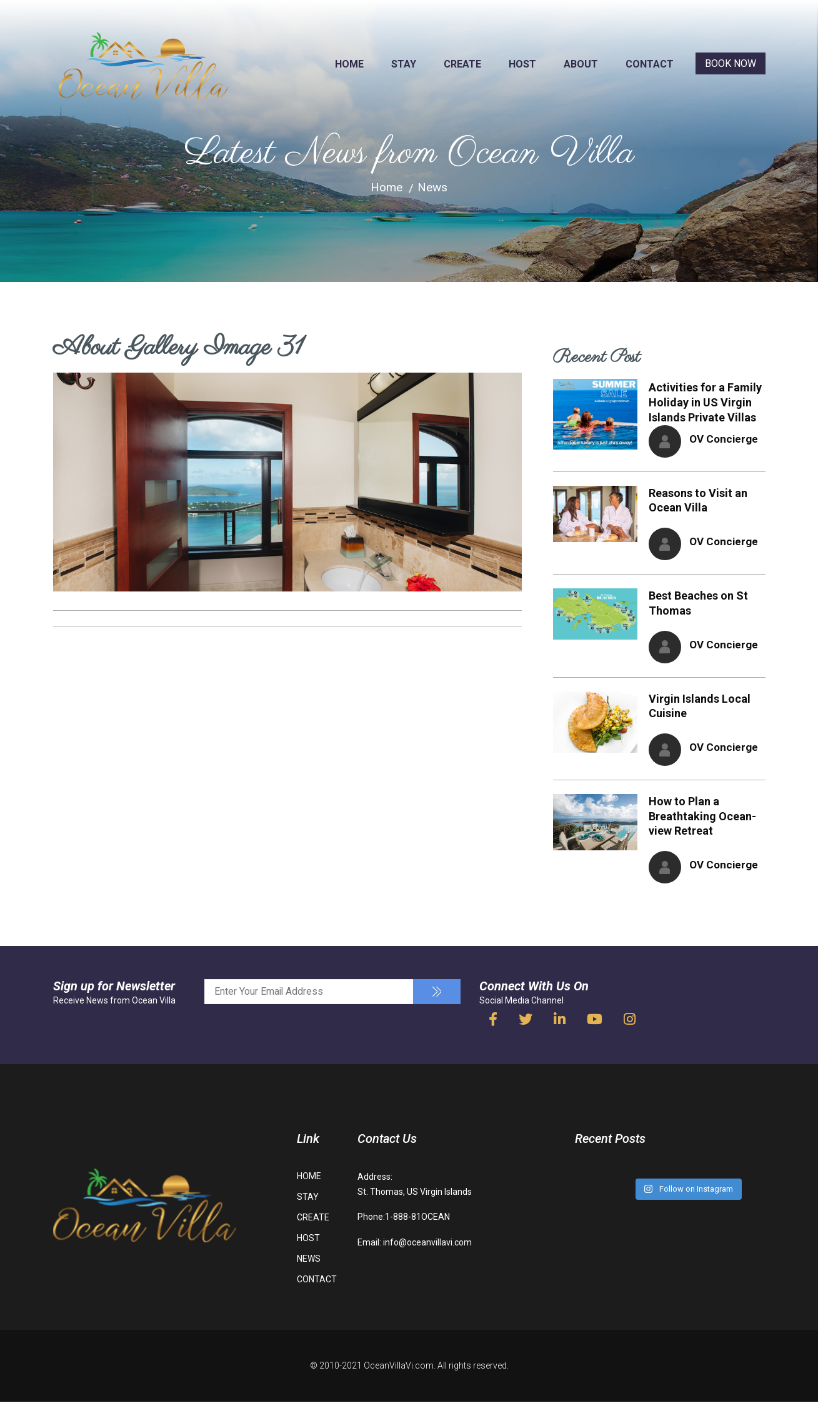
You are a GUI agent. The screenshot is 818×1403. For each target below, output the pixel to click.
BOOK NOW (730, 63)
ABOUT (581, 64)
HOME (349, 64)
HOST (522, 64)
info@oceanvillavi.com (427, 1244)
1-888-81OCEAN (417, 1219)
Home (386, 188)
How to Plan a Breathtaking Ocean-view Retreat (702, 817)
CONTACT (650, 64)
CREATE (462, 64)
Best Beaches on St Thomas (698, 604)
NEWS (309, 1260)
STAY (403, 64)
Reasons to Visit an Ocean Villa (698, 500)
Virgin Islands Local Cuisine (700, 707)
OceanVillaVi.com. (400, 1367)
